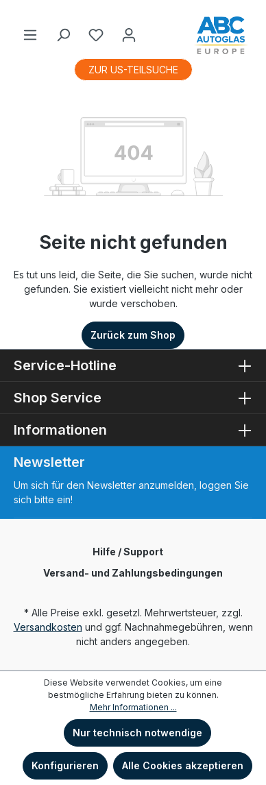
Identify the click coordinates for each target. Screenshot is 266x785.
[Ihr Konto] (128, 35)
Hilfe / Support (128, 551)
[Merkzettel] (96, 35)
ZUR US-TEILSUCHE (133, 69)
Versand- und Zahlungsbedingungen (133, 573)
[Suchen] (63, 35)
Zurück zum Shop (133, 335)
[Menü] (30, 35)
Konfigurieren (65, 765)
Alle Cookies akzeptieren (182, 765)
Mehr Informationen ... (133, 707)
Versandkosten (48, 627)
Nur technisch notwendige (137, 732)
